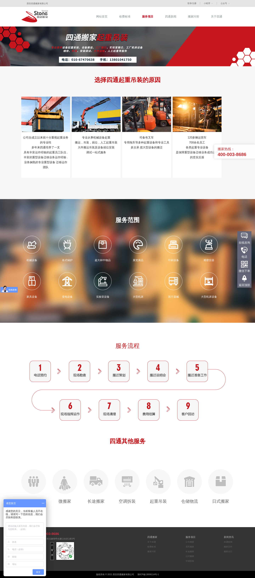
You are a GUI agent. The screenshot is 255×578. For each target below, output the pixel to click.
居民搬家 (190, 546)
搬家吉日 (228, 551)
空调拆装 (127, 486)
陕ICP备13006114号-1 (148, 574)
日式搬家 (220, 486)
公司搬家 (33, 486)
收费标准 (151, 546)
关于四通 (151, 542)
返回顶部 (244, 285)
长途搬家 (96, 486)
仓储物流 (189, 486)
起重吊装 (158, 486)
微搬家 (64, 486)
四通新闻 (228, 542)
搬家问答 (151, 551)
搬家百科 (228, 546)
